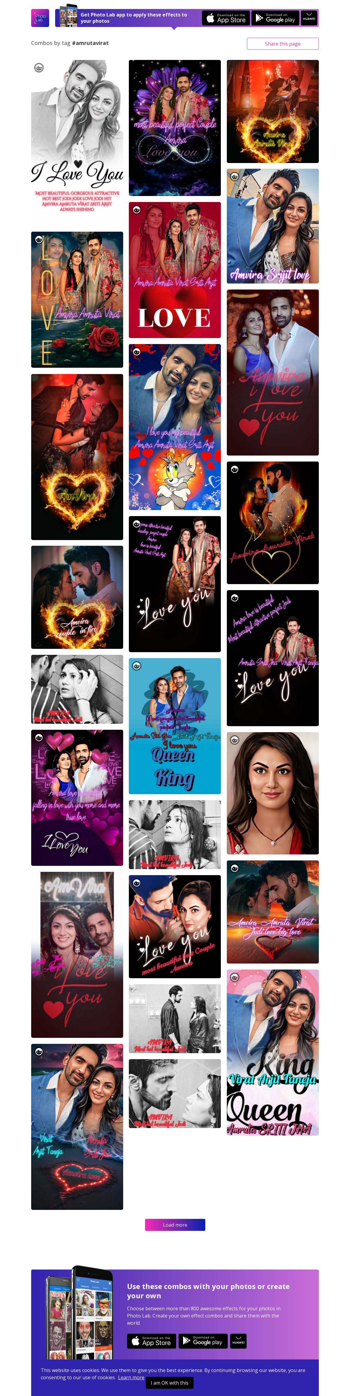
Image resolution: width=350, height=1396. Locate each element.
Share (283, 43)
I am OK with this (169, 1383)
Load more (175, 1225)
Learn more (131, 1377)
